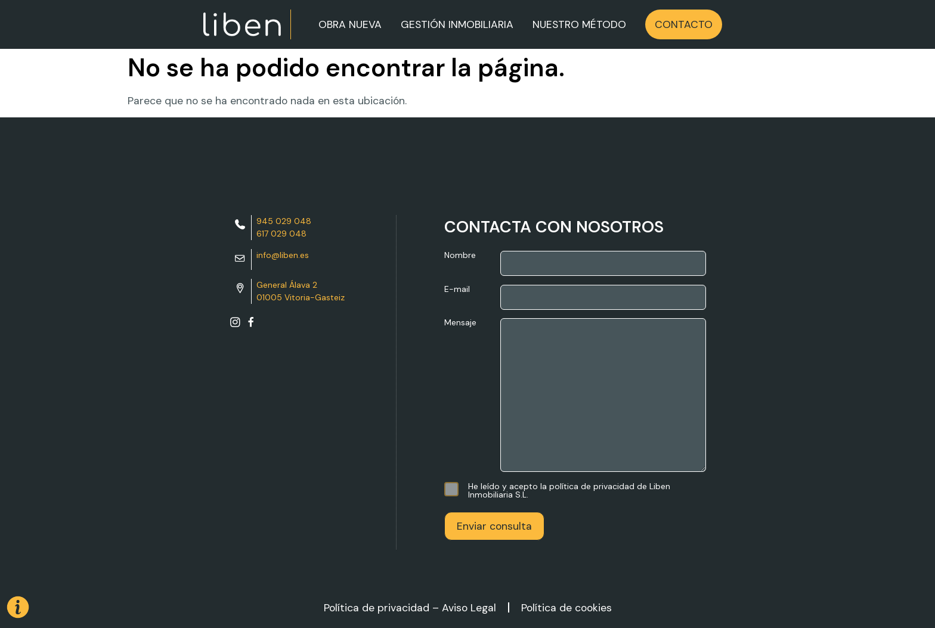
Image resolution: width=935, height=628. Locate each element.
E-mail (575, 297)
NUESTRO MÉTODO (579, 24)
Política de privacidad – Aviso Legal (410, 607)
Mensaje (575, 395)
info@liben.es (282, 255)
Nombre (575, 263)
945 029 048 (283, 221)
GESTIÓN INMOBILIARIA (457, 24)
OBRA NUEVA (350, 24)
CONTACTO (684, 24)
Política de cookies (566, 607)
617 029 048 (281, 233)
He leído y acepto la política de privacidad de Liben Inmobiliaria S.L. (557, 490)
